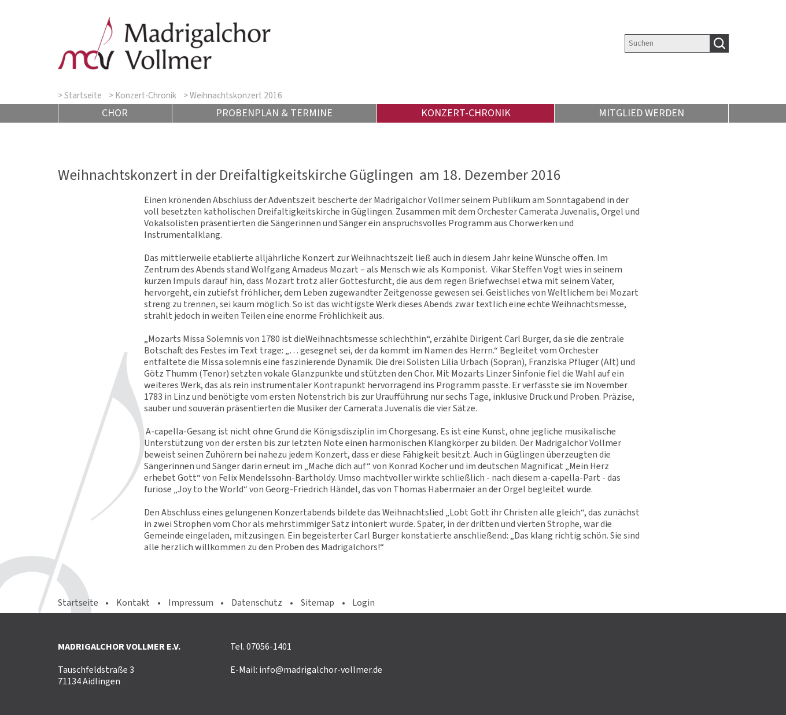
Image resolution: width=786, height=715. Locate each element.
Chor (115, 113)
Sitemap (317, 602)
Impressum (190, 602)
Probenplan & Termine (274, 113)
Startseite (83, 95)
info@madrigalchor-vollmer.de (320, 670)
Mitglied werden (641, 113)
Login (363, 602)
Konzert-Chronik (145, 95)
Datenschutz (256, 602)
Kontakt (133, 602)
